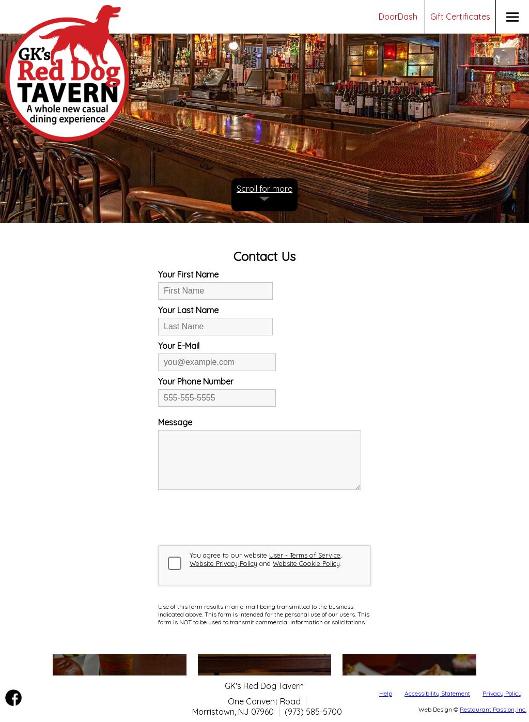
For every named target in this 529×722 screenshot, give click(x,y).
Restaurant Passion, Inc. (493, 709)
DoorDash (398, 16)
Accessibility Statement (437, 693)
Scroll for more (264, 188)
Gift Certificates (460, 16)
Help (385, 693)
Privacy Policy (502, 693)
